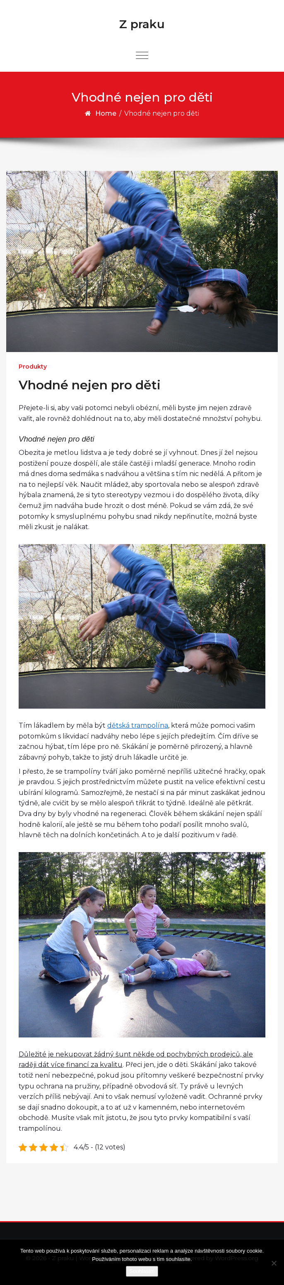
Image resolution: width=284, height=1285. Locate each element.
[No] (274, 1263)
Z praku (142, 24)
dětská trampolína (137, 725)
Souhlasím (141, 1271)
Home (105, 113)
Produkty (33, 366)
